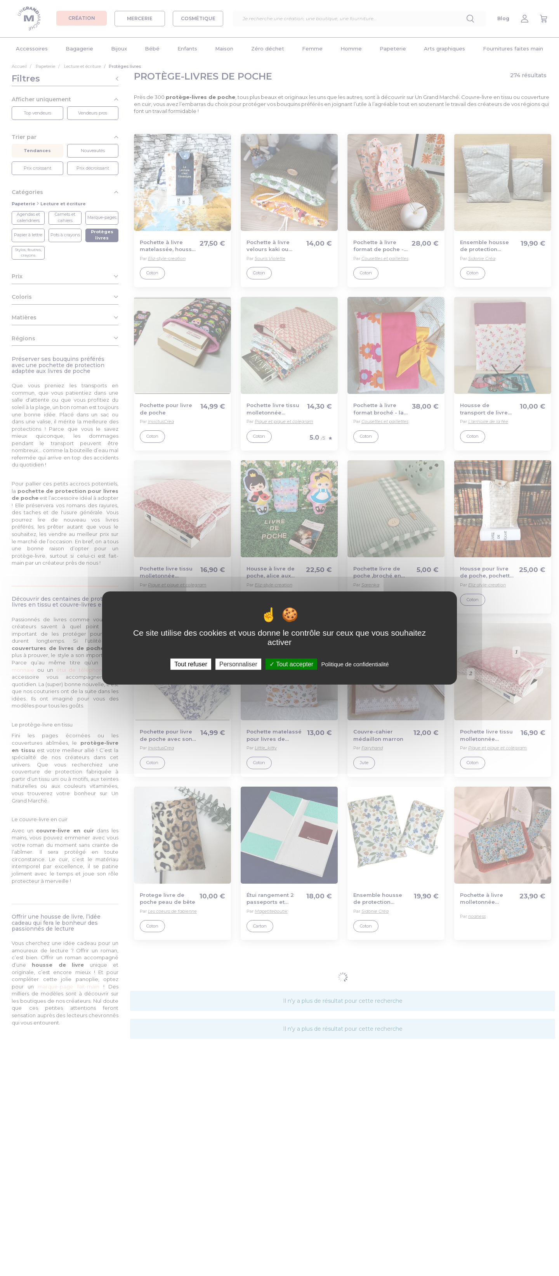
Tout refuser (190, 664)
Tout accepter (291, 664)
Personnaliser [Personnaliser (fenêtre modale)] (238, 664)
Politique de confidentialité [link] (355, 664)
